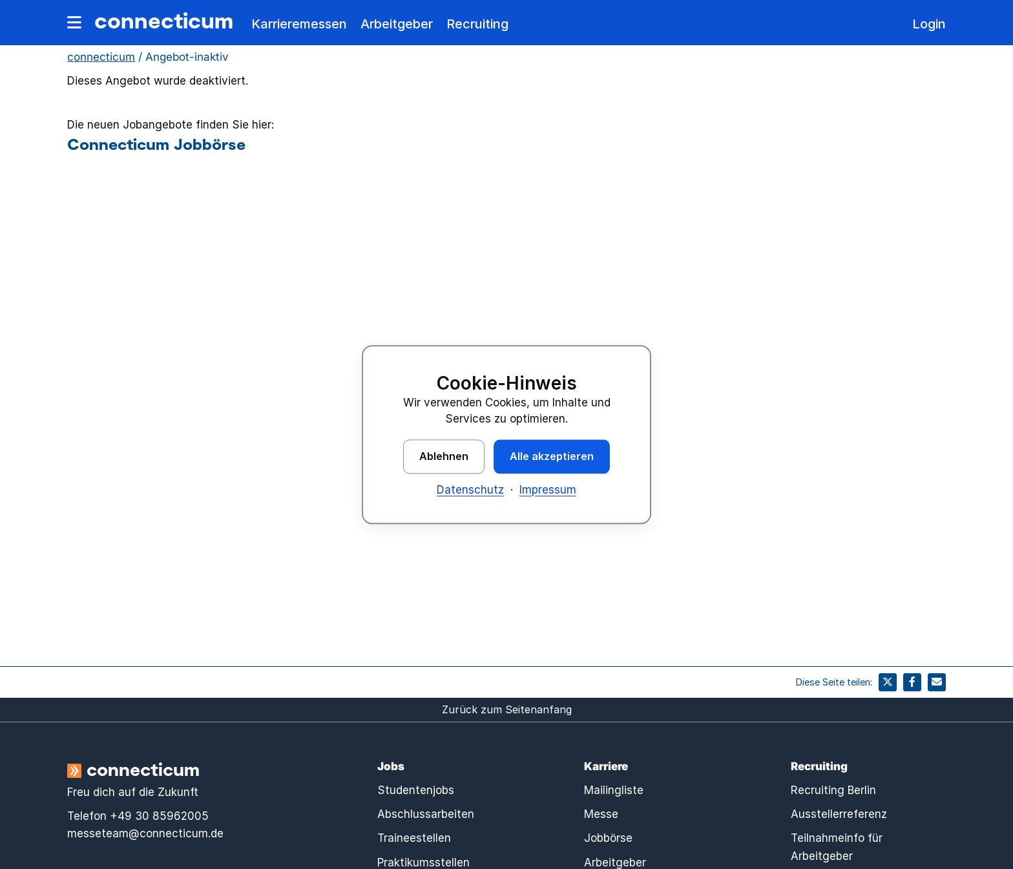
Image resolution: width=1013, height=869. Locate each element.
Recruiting (477, 24)
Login (929, 24)
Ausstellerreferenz (839, 814)
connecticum (163, 20)
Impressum (547, 489)
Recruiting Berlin (833, 790)
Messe (601, 814)
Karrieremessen (299, 24)
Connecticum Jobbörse (156, 143)
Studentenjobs (415, 790)
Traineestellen (414, 838)
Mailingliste (613, 790)
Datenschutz (470, 489)
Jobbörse (608, 838)
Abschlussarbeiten (425, 814)
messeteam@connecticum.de (145, 833)
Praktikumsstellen (423, 862)
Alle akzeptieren (552, 456)
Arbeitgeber (396, 24)
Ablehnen (443, 456)
